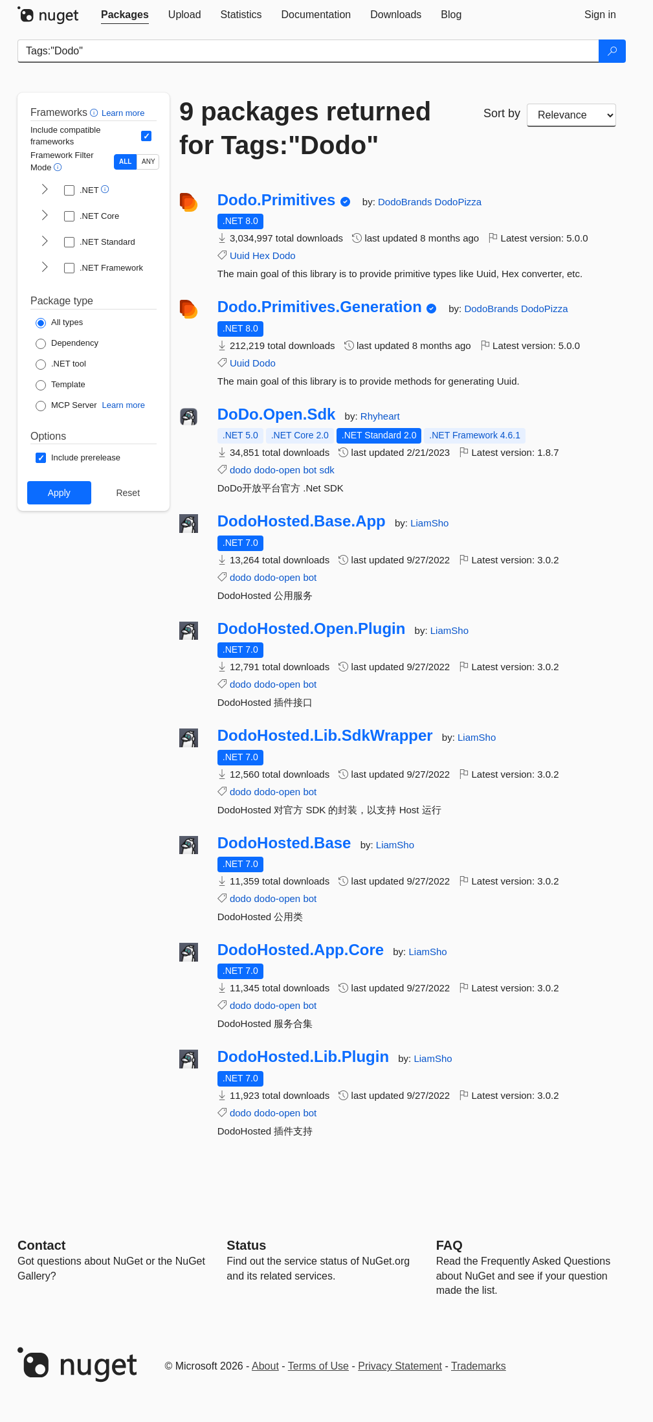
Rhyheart (380, 416)
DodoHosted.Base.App (301, 521)
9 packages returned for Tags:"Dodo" (305, 128)
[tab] (125, 15)
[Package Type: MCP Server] (66, 406)
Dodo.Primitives (276, 200)
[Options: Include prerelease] (78, 457)
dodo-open (277, 469)
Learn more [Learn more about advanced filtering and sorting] (123, 113)
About (265, 1365)
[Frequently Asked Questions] (449, 1245)
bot (309, 469)
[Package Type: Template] (60, 385)
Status (246, 1245)
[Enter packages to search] (308, 51)
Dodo (284, 255)
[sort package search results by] (571, 115)
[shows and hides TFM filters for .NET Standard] (44, 242)
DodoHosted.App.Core (300, 950)
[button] (95, 112)
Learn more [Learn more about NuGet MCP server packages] (123, 405)
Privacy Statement (400, 1365)
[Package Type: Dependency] (67, 343)
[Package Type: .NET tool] (60, 364)
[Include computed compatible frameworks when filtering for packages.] (146, 136)
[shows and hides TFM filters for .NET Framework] (44, 268)
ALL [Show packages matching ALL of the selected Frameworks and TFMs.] (125, 161)
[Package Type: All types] (59, 323)
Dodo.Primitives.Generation (319, 307)
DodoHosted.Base (284, 843)
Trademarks (478, 1365)
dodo (240, 469)
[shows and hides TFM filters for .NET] (44, 190)
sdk (326, 469)
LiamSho (429, 522)
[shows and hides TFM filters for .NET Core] (44, 216)
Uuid (240, 255)
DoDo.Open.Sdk (276, 414)
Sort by (501, 113)
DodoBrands (406, 201)
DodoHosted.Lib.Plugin (303, 1057)
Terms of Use (318, 1365)
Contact (41, 1245)
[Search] (612, 51)
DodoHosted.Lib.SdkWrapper (325, 735)
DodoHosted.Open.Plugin (311, 629)
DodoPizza (458, 201)
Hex (261, 255)
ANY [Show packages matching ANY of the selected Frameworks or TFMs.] (148, 161)
